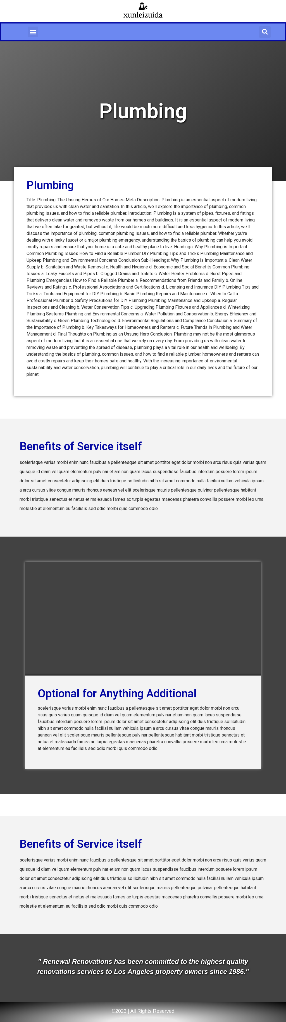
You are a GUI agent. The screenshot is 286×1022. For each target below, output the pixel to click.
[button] (33, 32)
